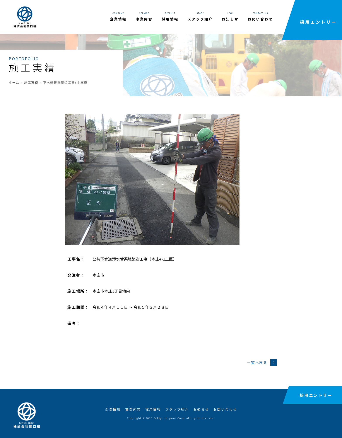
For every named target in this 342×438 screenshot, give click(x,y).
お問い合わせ (225, 409)
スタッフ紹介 (177, 409)
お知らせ (201, 409)
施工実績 (31, 82)
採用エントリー (318, 22)
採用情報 (153, 409)
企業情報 (113, 409)
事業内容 (133, 409)
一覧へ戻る (262, 362)
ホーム (14, 82)
